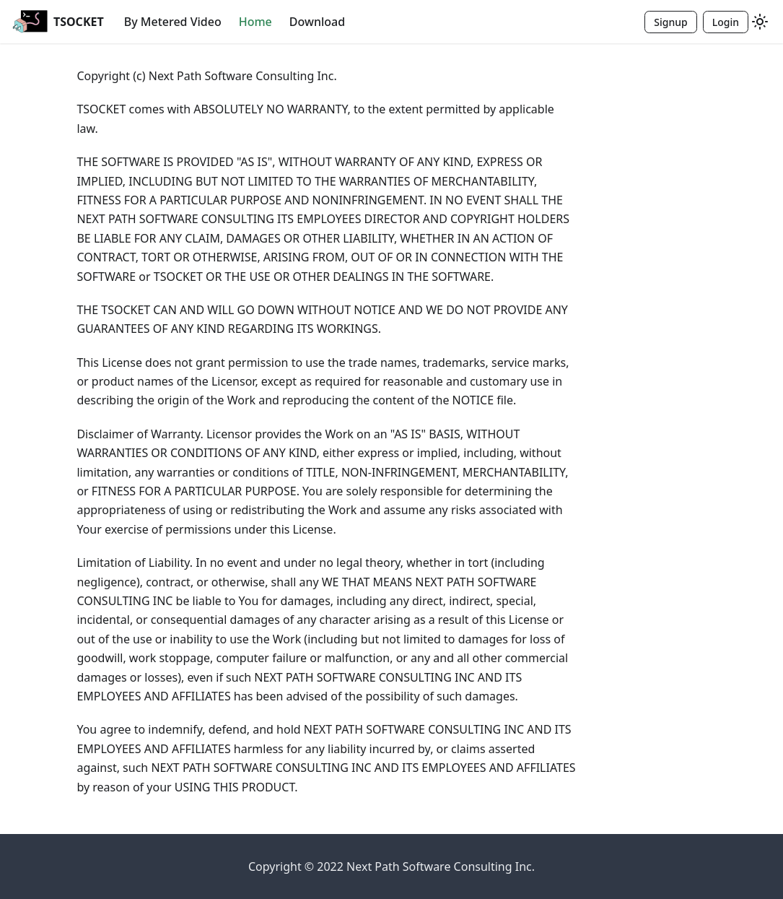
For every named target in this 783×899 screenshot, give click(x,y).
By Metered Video (173, 22)
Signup (670, 22)
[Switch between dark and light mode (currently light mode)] (759, 21)
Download (317, 22)
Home (255, 22)
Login (725, 22)
